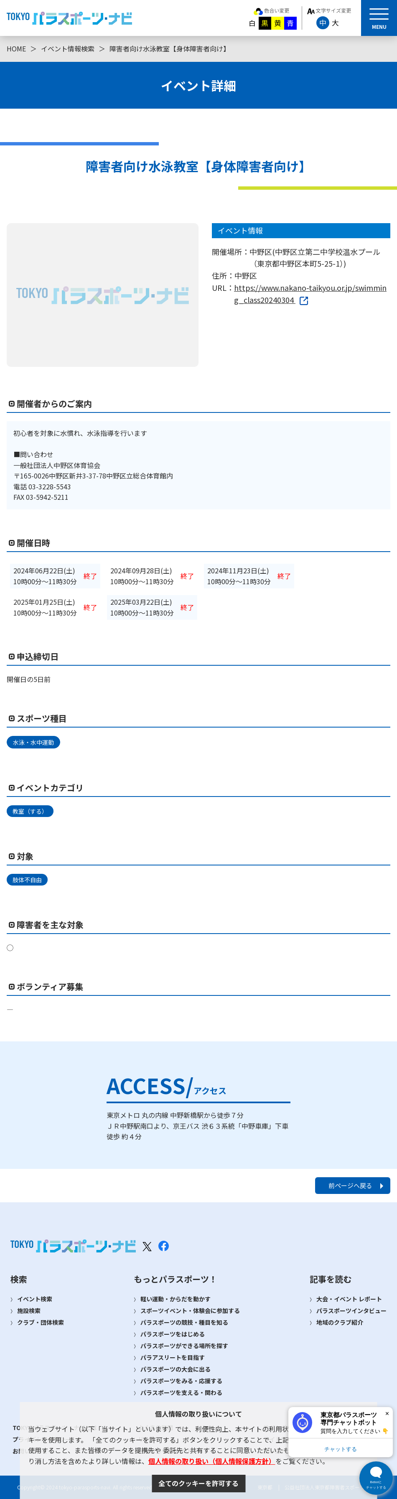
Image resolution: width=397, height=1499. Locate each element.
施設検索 (29, 1310)
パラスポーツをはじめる (172, 1334)
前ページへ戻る (350, 1185)
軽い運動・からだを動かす (175, 1299)
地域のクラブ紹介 (339, 1322)
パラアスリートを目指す (172, 1357)
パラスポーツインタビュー (351, 1310)
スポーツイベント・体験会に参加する (190, 1310)
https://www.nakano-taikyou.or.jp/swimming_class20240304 (310, 293)
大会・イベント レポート (349, 1299)
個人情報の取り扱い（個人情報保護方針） (211, 1461)
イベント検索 (34, 1299)
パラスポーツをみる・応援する (181, 1381)
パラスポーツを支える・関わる (181, 1392)
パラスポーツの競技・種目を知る (184, 1322)
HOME (16, 48)
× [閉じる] (387, 1413)
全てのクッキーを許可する (198, 1483)
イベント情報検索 (67, 48)
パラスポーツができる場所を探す (184, 1345)
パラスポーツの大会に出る (175, 1369)
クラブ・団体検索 (40, 1322)
